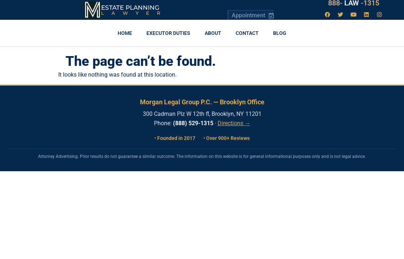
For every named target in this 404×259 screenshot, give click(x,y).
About (213, 33)
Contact (247, 33)
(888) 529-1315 (193, 123)
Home (125, 33)
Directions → (234, 123)
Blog (279, 33)
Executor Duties (168, 33)
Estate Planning (130, 7)
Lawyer (134, 13)
